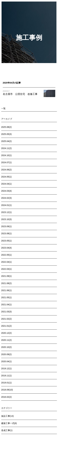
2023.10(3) (6, 219)
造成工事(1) (7, 430)
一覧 (3, 108)
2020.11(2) (6, 340)
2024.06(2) (6, 169)
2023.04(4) (6, 248)
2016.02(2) (6, 397)
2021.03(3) (6, 311)
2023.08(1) (6, 233)
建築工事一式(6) (9, 423)
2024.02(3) (6, 198)
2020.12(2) (6, 333)
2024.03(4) (6, 191)
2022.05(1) (6, 255)
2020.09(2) (6, 354)
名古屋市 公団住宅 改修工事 (20, 94)
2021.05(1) (6, 297)
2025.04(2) (6, 141)
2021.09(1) (6, 276)
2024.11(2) (6, 148)
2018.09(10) (7, 389)
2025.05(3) (6, 134)
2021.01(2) (6, 326)
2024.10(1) (6, 155)
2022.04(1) (6, 262)
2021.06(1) (6, 290)
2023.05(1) (6, 240)
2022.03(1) (6, 269)
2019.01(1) (6, 382)
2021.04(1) (6, 304)
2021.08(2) (6, 283)
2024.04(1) (6, 184)
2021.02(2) (6, 319)
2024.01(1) (6, 205)
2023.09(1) (6, 226)
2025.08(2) (6, 127)
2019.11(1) (6, 375)
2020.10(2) (6, 347)
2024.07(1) (6, 162)
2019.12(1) (6, 368)
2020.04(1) (6, 361)
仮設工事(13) (7, 416)
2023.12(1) (6, 212)
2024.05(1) (6, 176)
